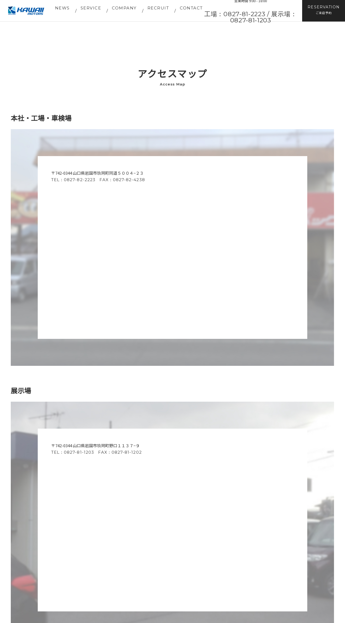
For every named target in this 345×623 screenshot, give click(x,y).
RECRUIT (158, 8)
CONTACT (191, 8)
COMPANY (124, 8)
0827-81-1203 (79, 452)
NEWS (62, 8)
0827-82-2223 (79, 179)
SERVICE (91, 8)
